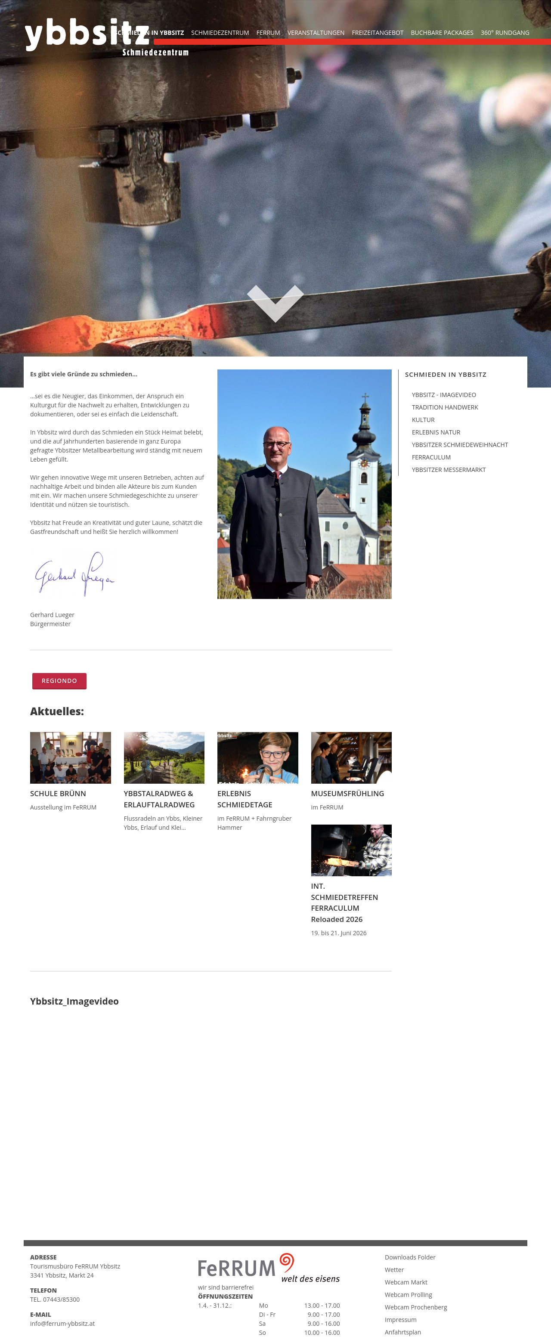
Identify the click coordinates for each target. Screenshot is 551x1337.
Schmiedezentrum (220, 32)
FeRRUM (268, 32)
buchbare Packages (442, 32)
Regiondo (59, 680)
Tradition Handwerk (445, 407)
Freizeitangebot (378, 32)
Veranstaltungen (316, 32)
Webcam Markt (406, 1312)
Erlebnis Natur (436, 432)
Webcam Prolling (408, 1325)
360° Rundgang (505, 32)
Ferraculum (431, 457)
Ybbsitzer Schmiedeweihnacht (460, 444)
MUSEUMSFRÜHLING (347, 793)
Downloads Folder (410, 1287)
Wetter (394, 1300)
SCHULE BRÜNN (58, 793)
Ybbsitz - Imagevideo (444, 395)
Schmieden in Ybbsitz (149, 32)
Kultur (423, 420)
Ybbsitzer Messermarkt (449, 469)
